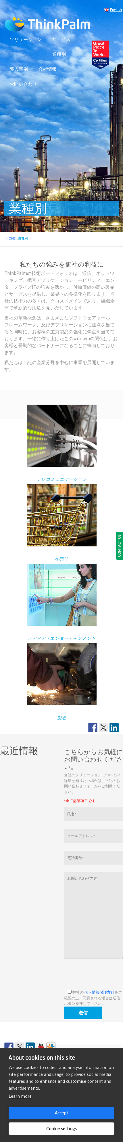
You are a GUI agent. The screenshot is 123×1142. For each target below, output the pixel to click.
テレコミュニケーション (61, 479)
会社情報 (47, 69)
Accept (61, 1112)
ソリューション (25, 39)
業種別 (59, 54)
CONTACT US (119, 546)
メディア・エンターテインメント (61, 638)
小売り (61, 558)
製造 (61, 717)
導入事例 (18, 69)
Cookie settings (61, 1128)
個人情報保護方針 (99, 992)
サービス (61, 39)
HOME (11, 238)
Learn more (20, 1096)
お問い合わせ (23, 84)
